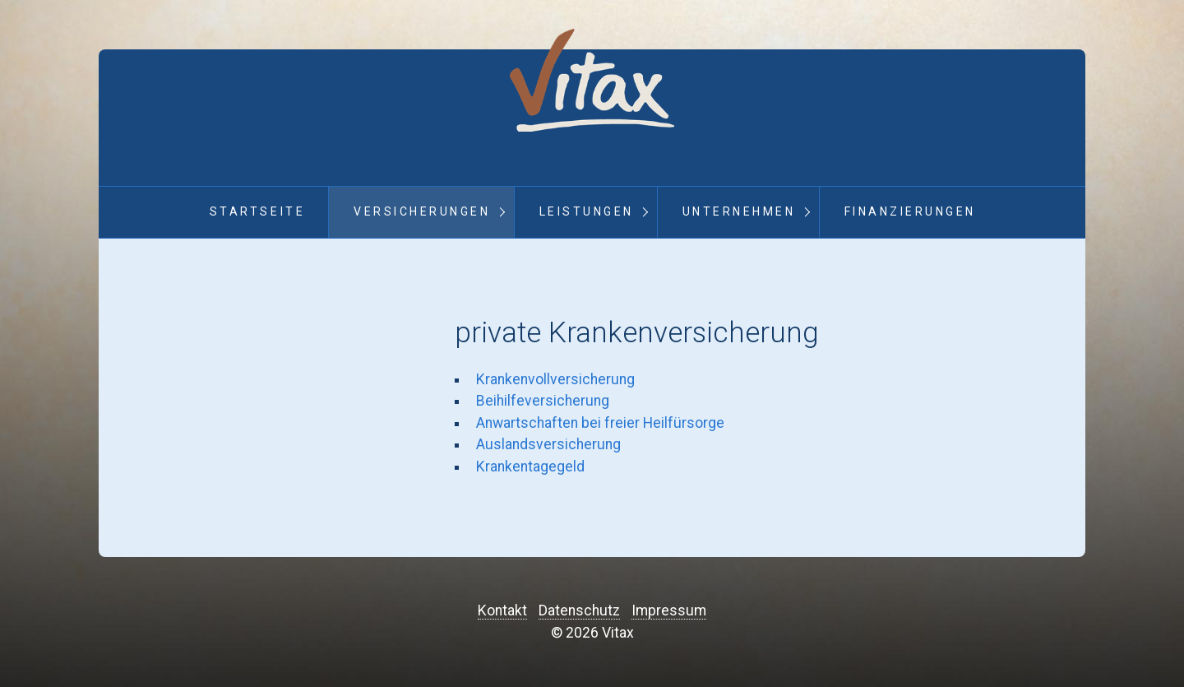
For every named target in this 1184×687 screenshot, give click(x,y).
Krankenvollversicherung (555, 379)
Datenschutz (579, 610)
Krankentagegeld (530, 466)
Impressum (668, 610)
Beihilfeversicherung (542, 400)
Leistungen (586, 211)
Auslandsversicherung (548, 444)
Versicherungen (422, 211)
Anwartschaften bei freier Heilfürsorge (600, 423)
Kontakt (502, 610)
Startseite (257, 211)
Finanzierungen (910, 211)
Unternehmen (739, 211)
